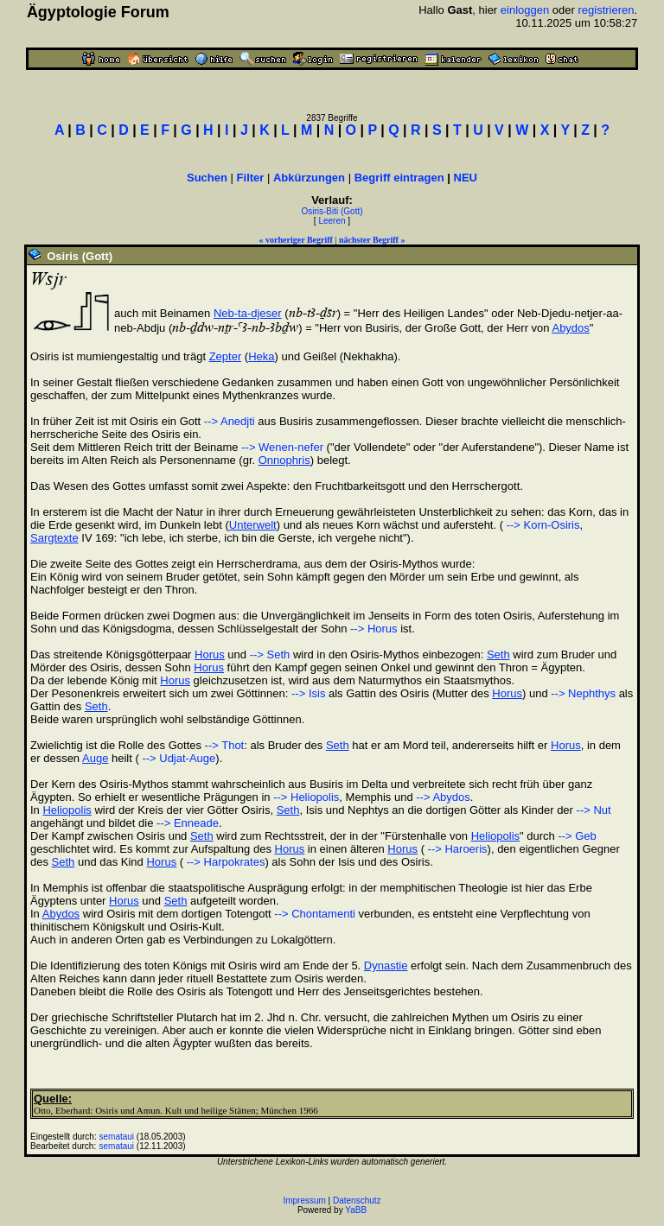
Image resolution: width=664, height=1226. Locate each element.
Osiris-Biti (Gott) (331, 211)
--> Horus (374, 628)
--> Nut (594, 810)
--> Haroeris (456, 848)
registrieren (606, 9)
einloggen (525, 9)
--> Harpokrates (224, 861)
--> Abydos (443, 797)
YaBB (356, 1210)
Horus (210, 654)
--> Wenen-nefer (282, 447)
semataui (117, 1136)
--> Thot (225, 745)
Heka (261, 356)
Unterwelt (253, 524)
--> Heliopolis (306, 797)
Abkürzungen (309, 177)
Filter (251, 177)
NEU (465, 177)
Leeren (331, 221)
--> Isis (308, 693)
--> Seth (270, 654)
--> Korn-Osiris (541, 524)
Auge (95, 758)
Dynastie (386, 965)
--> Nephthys (583, 693)
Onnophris (284, 460)
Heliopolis (66, 810)
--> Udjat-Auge (177, 758)
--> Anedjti (229, 421)
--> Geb (577, 835)
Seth (498, 654)
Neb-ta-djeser (248, 313)
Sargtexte (54, 537)
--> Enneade (187, 822)
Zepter (225, 356)
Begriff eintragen (399, 177)
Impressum (304, 1200)
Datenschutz (357, 1200)
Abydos (570, 327)
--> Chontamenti (314, 913)
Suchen (207, 177)
